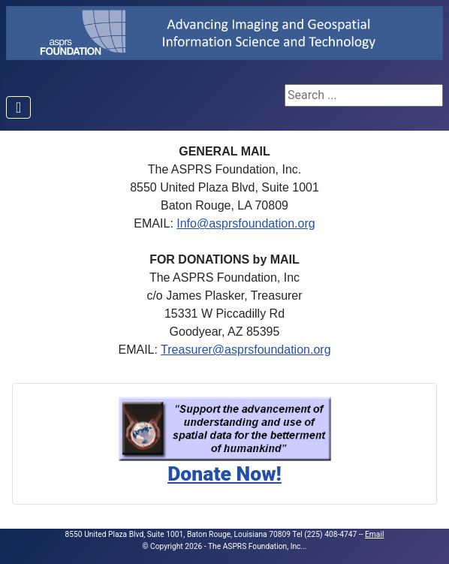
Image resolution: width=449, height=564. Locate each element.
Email (374, 534)
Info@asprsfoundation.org (245, 223)
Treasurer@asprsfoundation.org (245, 349)
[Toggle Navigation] (18, 107)
